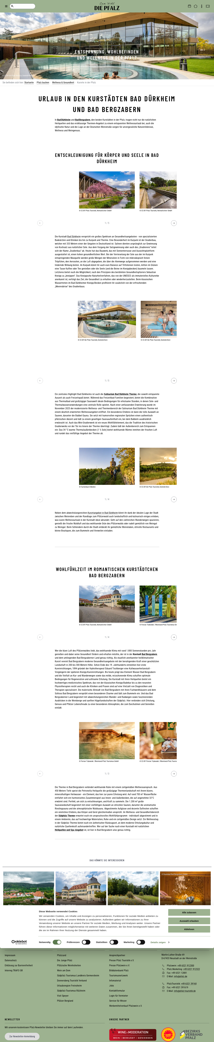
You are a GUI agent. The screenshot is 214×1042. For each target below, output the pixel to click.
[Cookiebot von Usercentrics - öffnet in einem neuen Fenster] (19, 1036)
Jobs (111, 985)
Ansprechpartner (117, 955)
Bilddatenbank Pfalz (119, 970)
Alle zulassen (189, 1006)
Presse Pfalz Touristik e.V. (121, 960)
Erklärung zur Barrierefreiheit (19, 965)
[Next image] (174, 223)
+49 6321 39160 (189, 983)
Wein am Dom (63, 970)
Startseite (29, 82)
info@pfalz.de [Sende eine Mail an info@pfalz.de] (180, 976)
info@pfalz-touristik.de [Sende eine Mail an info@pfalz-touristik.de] (185, 991)
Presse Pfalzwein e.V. (119, 965)
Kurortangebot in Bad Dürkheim (103, 512)
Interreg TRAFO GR (14, 970)
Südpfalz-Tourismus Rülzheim (71, 990)
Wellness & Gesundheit (63, 82)
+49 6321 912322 (191, 969)
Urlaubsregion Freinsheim (69, 985)
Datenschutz (11, 960)
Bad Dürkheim (74, 236)
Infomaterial (115, 980)
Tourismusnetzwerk (118, 975)
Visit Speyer (63, 995)
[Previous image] (40, 223)
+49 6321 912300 (185, 965)
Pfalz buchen (43, 82)
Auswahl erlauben (189, 1014)
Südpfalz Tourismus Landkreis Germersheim (78, 975)
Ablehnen (189, 1023)
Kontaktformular (117, 990)
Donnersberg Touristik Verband (72, 980)
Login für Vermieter (118, 995)
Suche (12, 6)
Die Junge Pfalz (64, 960)
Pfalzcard (61, 955)
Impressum (10, 955)
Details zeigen (158, 1036)
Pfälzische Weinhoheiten (69, 965)
